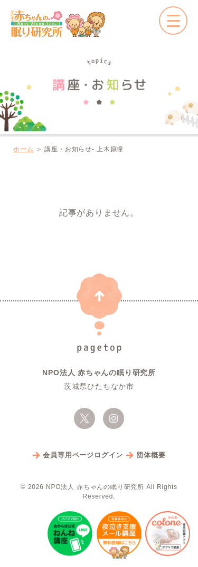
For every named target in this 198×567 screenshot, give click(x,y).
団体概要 (150, 455)
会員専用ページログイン (83, 455)
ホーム (23, 149)
